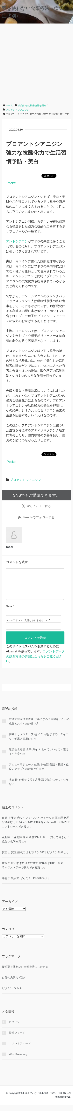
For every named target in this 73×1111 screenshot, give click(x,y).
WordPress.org (18, 1060)
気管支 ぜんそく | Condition (28, 884)
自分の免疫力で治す (14, 983)
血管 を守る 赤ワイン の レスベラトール (26, 823)
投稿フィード (17, 1038)
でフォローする (36, 506)
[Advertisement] (36, 62)
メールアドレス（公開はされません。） (27, 626)
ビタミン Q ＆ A (12, 994)
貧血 (4, 858)
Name (9, 612)
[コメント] (35, 587)
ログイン (14, 1028)
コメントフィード (20, 1049)
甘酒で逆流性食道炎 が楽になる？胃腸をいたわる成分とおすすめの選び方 (39, 727)
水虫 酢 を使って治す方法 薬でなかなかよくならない (39, 787)
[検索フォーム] (32, 693)
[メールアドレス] (33, 632)
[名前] (33, 618)
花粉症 (6, 843)
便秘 (4, 869)
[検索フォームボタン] (67, 693)
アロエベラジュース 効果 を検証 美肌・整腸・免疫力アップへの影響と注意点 (39, 773)
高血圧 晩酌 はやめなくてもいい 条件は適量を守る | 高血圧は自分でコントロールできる (36, 828)
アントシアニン (17, 241)
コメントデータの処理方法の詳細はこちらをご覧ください (35, 662)
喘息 (4, 884)
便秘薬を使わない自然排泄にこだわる (25, 972)
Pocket (11, 183)
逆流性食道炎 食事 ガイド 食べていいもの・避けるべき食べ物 (39, 757)
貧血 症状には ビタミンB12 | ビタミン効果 (37, 858)
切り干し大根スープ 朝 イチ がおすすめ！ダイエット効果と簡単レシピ (39, 742)
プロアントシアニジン (25, 479)
